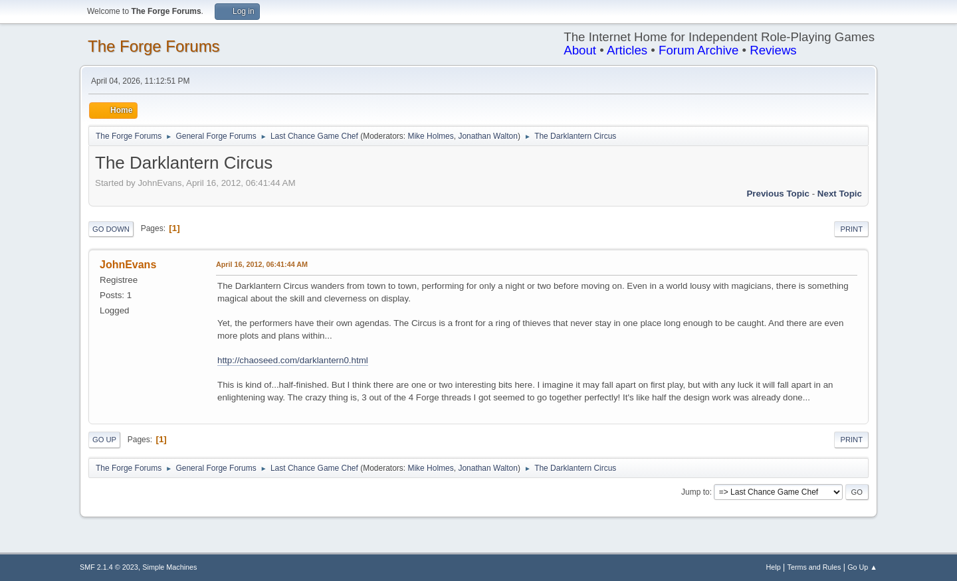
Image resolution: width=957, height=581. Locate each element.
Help (773, 567)
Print (851, 229)
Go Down (111, 229)
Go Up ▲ (862, 567)
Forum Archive (698, 50)
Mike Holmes (430, 136)
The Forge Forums (154, 46)
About (580, 50)
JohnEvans (128, 264)
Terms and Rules (814, 567)
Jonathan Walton (488, 136)
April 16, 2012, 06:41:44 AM (262, 264)
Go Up (104, 440)
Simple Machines (169, 567)
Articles (627, 50)
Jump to (695, 492)
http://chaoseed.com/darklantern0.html (292, 360)
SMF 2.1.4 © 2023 (109, 567)
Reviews (773, 50)
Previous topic (777, 194)
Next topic (839, 194)
